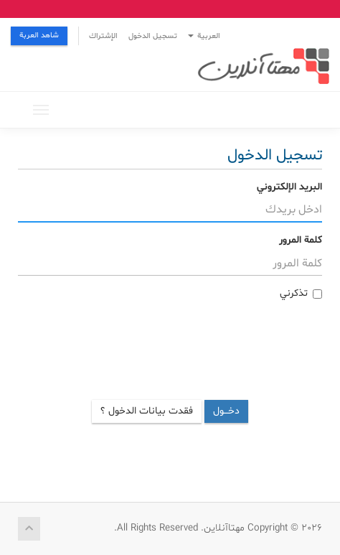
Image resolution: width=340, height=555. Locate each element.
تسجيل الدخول (152, 36)
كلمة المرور (300, 240)
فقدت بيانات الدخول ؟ (146, 411)
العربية (204, 36)
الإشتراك (103, 36)
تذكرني (301, 293)
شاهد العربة (39, 35)
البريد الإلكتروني (289, 187)
